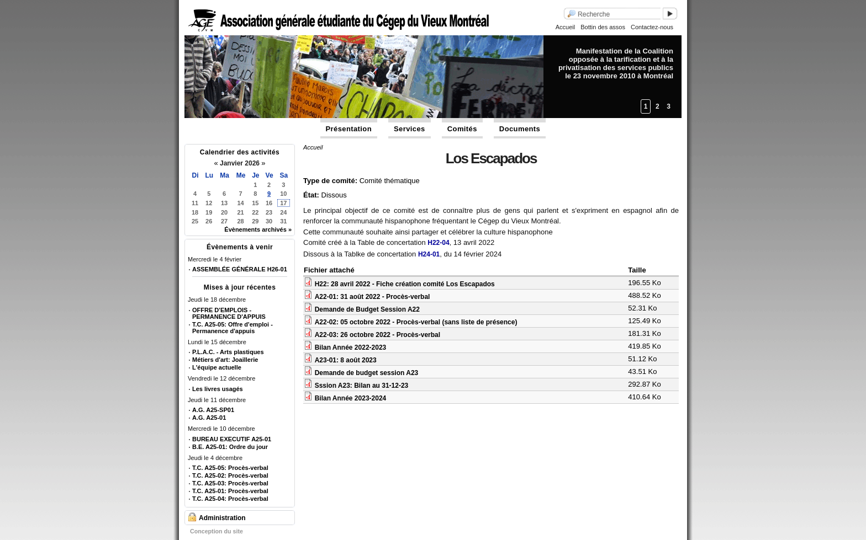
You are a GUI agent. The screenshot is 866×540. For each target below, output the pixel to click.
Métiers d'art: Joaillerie (225, 359)
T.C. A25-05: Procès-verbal (230, 467)
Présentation (349, 129)
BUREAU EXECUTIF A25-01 (231, 439)
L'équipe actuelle (216, 367)
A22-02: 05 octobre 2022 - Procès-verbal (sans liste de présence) (416, 322)
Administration (222, 518)
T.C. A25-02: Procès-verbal (230, 475)
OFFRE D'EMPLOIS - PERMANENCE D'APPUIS (229, 313)
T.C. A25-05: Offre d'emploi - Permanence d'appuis (232, 327)
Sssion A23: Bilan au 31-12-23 (362, 385)
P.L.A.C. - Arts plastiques (228, 352)
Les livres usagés (217, 389)
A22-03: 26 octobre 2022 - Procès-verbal (377, 335)
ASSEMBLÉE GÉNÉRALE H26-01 (239, 269)
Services (409, 129)
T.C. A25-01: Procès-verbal (230, 491)
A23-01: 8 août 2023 (346, 360)
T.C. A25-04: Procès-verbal (230, 498)
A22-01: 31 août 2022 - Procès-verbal (372, 297)
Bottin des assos (602, 27)
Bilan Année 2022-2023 (351, 347)
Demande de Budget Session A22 (367, 309)
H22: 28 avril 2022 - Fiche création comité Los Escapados (405, 284)
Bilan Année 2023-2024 (351, 398)
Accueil (565, 27)
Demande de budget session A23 (367, 373)
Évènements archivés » (258, 229)
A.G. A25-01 (209, 417)
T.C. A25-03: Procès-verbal (230, 483)
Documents (519, 129)
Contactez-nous (652, 27)
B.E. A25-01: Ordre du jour (230, 446)
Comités (462, 129)
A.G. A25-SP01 (213, 410)
